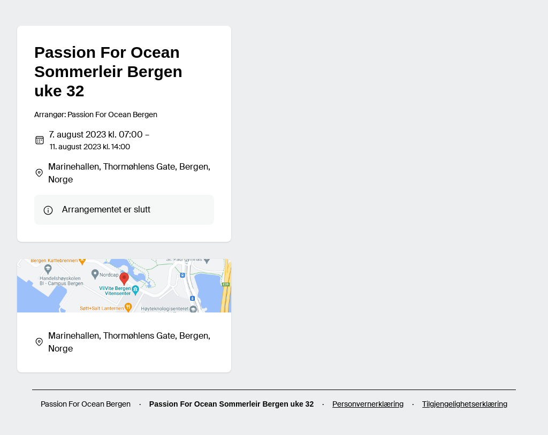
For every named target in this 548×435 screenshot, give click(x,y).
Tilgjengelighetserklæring (464, 404)
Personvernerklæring (368, 404)
